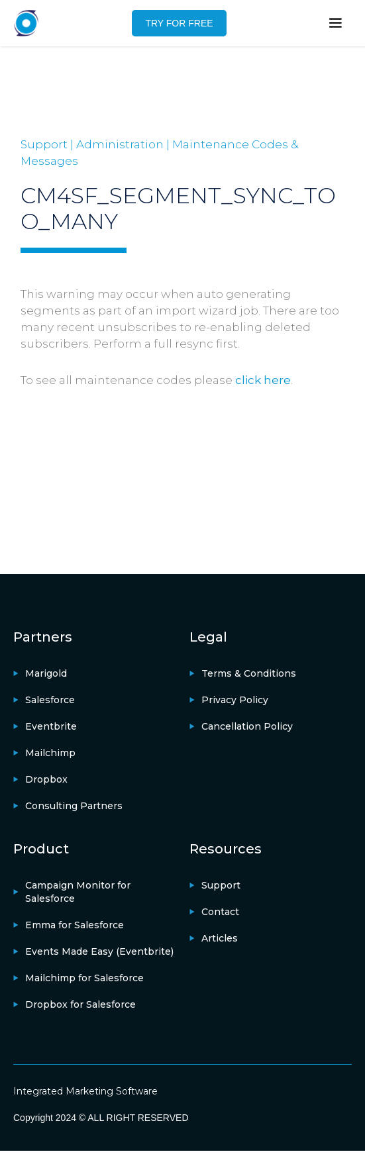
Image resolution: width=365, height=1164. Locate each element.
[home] (26, 23)
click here (263, 380)
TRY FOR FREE (179, 23)
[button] (335, 23)
